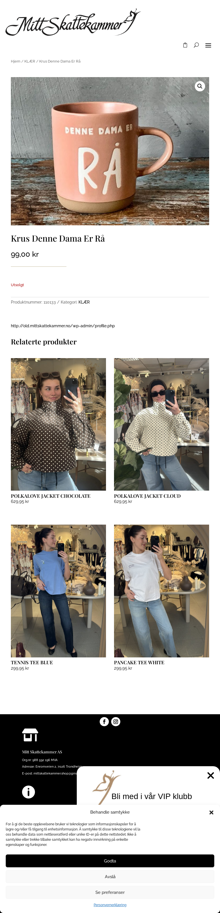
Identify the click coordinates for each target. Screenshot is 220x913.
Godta (110, 861)
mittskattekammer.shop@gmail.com (60, 773)
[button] (211, 812)
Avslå (110, 876)
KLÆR (29, 61)
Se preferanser (110, 892)
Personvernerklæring (110, 905)
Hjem (15, 61)
